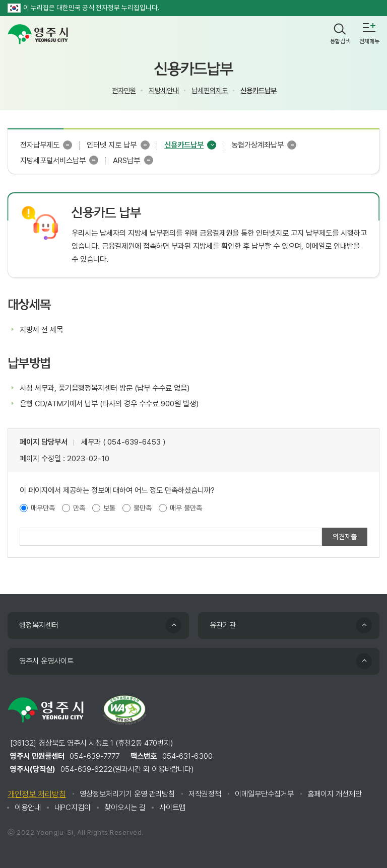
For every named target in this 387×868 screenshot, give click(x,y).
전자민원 (124, 90)
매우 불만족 (186, 507)
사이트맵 (172, 807)
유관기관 (223, 625)
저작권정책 (204, 794)
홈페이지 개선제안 (334, 794)
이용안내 (28, 807)
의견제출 (345, 536)
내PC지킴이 (72, 807)
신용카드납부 (258, 90)
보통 (109, 507)
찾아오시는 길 (125, 807)
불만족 (143, 507)
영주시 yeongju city (38, 34)
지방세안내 (164, 90)
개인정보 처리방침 (37, 794)
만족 (79, 507)
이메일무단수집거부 (264, 794)
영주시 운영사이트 (46, 661)
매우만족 (43, 507)
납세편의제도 (209, 90)
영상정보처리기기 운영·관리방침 (127, 794)
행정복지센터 (38, 625)
